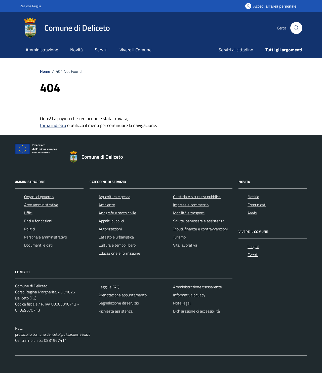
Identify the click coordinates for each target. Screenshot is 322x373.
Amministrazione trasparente (197, 287)
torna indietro (53, 125)
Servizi (101, 49)
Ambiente (107, 205)
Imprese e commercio (191, 205)
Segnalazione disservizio (119, 303)
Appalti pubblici (111, 221)
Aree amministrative (41, 205)
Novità (76, 49)
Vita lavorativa (185, 245)
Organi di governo (39, 197)
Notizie (253, 197)
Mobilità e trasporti (189, 213)
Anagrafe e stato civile (117, 213)
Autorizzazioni (110, 229)
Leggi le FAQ (109, 287)
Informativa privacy (189, 295)
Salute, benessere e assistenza (198, 221)
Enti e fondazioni (38, 221)
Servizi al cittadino (236, 49)
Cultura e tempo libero (117, 245)
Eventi (253, 255)
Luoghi (253, 247)
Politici (29, 229)
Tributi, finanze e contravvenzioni (200, 229)
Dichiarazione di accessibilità (196, 311)
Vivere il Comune (135, 49)
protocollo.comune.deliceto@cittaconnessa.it (52, 334)
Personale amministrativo (45, 237)
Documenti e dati (38, 245)
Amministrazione (42, 49)
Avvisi (252, 213)
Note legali (182, 303)
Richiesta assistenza (116, 311)
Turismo (179, 237)
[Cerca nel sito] (296, 28)
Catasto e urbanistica (116, 237)
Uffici (28, 213)
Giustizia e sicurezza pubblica (197, 197)
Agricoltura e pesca (114, 197)
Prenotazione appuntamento (123, 295)
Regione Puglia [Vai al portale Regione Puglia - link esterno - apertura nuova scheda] (30, 6)
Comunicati (257, 205)
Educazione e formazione (119, 253)
